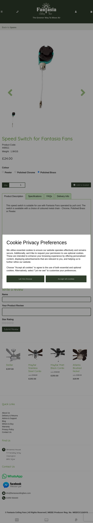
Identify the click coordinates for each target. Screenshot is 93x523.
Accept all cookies (66, 279)
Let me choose (25, 279)
